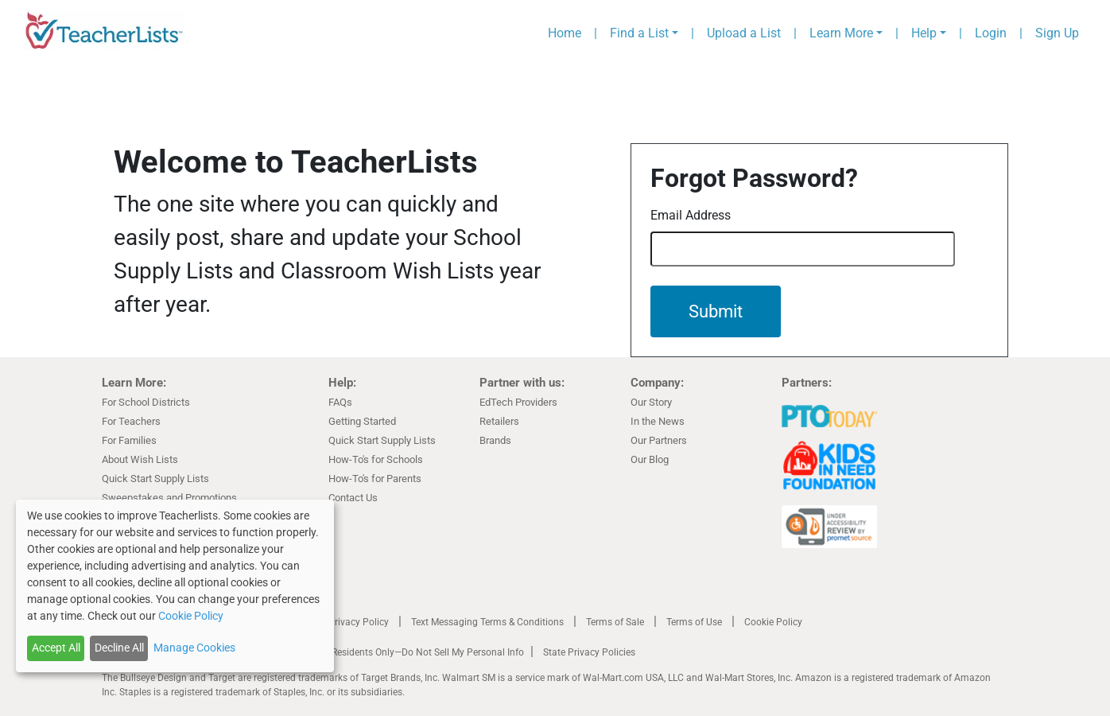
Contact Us (353, 498)
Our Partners (659, 440)
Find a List (639, 33)
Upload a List (744, 33)
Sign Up (1057, 33)
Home (564, 33)
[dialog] (175, 586)
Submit (716, 311)
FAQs (340, 402)
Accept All (56, 647)
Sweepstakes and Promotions (169, 498)
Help (924, 33)
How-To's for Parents (374, 478)
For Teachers (131, 421)
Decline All (119, 647)
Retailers (499, 421)
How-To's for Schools (375, 459)
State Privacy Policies (589, 652)
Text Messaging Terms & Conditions (487, 622)
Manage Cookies (194, 647)
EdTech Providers (518, 402)
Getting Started (362, 421)
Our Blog (650, 459)
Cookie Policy (773, 622)
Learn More (841, 33)
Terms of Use (694, 622)
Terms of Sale (615, 622)
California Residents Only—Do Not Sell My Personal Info (405, 652)
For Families (129, 440)
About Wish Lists (140, 459)
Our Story (651, 402)
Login (991, 33)
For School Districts (146, 402)
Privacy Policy (358, 622)
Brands (495, 440)
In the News (658, 421)
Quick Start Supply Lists (155, 478)
